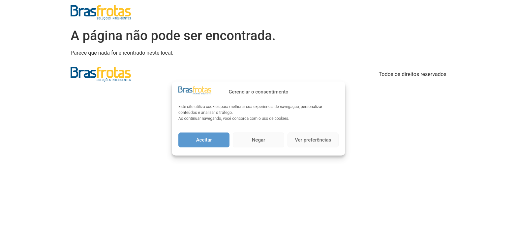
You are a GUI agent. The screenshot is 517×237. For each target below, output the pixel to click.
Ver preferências (313, 140)
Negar (258, 140)
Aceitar (204, 140)
